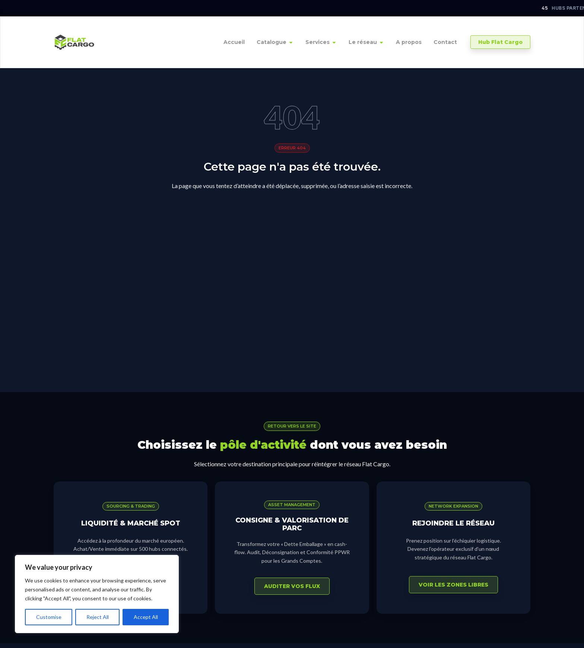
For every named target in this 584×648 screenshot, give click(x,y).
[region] (97, 594)
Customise (48, 617)
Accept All (146, 617)
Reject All (97, 617)
